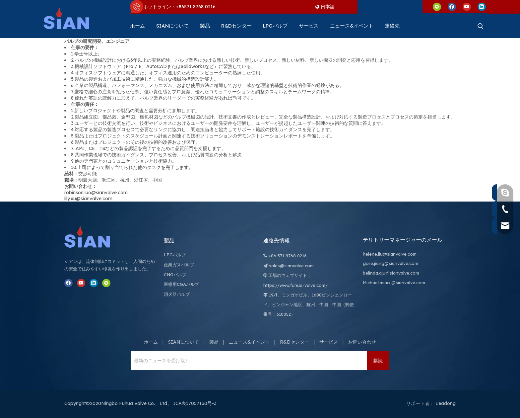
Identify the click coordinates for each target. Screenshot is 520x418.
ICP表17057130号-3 (195, 403)
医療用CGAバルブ (181, 284)
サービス (328, 342)
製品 (214, 342)
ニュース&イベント (249, 342)
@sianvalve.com (408, 282)
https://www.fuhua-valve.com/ (295, 285)
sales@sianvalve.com (291, 265)
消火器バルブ (177, 294)
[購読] (378, 360)
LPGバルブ (175, 254)
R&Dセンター (294, 342)
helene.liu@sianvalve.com (390, 254)
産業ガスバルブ (179, 264)
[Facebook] (452, 6)
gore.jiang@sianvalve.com (390, 263)
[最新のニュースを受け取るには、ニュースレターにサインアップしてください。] (159, 360)
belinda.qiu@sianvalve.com (391, 273)
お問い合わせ (362, 342)
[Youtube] (467, 6)
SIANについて (183, 342)
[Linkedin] (482, 6)
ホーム (151, 342)
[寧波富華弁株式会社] (94, 237)
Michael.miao (376, 282)
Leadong (445, 403)
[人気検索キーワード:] (480, 26)
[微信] (437, 6)
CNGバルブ (175, 274)
